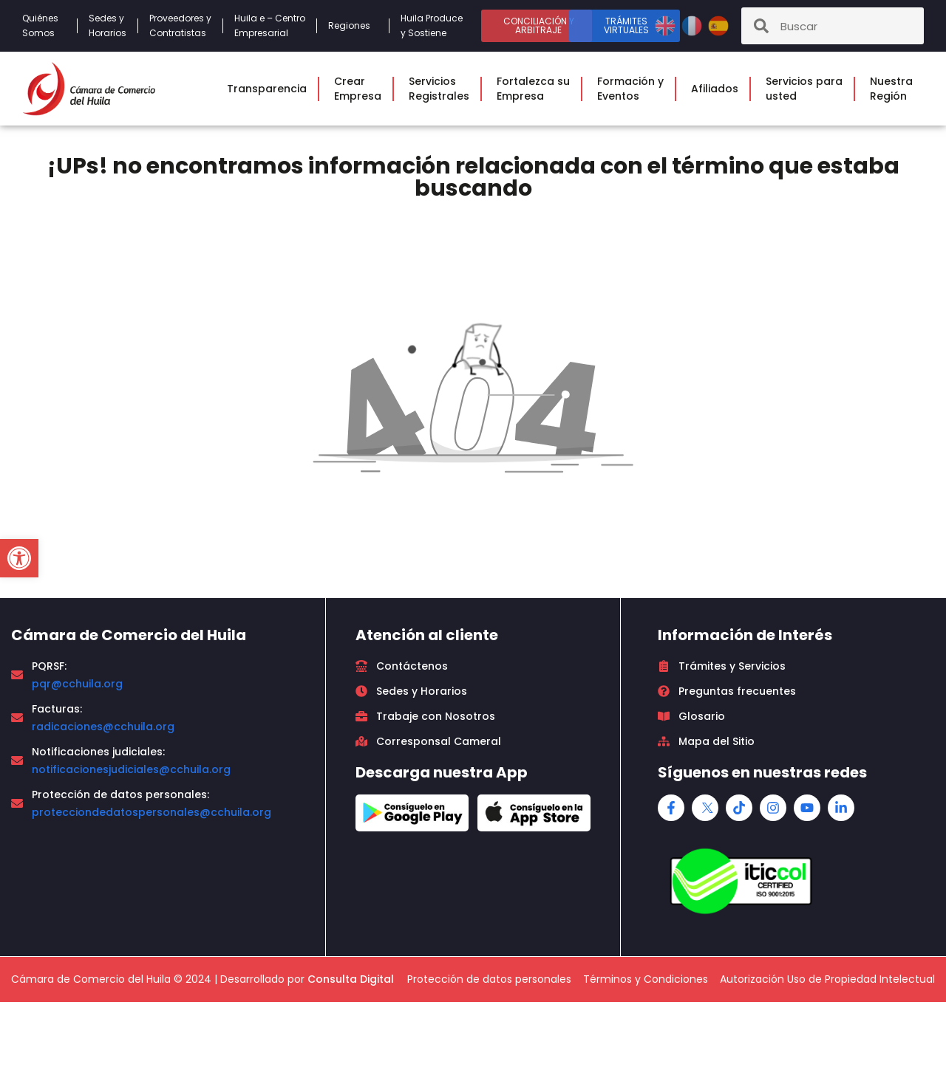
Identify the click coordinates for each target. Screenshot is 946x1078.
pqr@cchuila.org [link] (77, 683)
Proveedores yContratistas (180, 25)
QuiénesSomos (44, 25)
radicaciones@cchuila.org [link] (103, 726)
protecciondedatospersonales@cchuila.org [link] (151, 812)
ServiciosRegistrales (443, 88)
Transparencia (270, 88)
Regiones (353, 25)
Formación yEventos (634, 88)
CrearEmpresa (361, 88)
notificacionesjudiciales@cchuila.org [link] (131, 769)
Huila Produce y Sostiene (432, 25)
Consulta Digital (350, 979)
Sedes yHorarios (107, 25)
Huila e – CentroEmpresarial (269, 25)
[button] (19, 558)
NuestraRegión (895, 88)
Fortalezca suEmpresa (537, 88)
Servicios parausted (808, 88)
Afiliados (718, 88)
